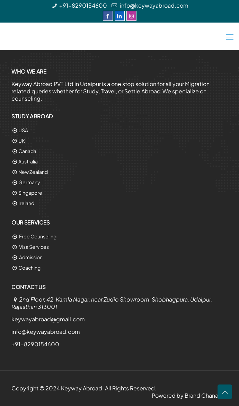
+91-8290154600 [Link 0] (83, 5)
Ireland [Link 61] (26, 203)
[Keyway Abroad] (119, 36)
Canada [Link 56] (27, 151)
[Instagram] (131, 15)
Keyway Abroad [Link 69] (81, 388)
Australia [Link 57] (28, 161)
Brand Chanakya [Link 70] (206, 395)
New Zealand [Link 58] (33, 172)
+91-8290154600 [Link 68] (35, 344)
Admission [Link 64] (30, 257)
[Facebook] (108, 15)
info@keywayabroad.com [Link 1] (153, 5)
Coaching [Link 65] (29, 267)
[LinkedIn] (119, 15)
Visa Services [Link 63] (33, 247)
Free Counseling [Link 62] (37, 236)
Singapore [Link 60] (30, 192)
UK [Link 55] (21, 140)
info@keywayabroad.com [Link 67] (45, 331)
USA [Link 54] (23, 130)
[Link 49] (230, 36)
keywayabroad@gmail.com (48, 319)
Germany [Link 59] (29, 182)
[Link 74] (225, 391)
